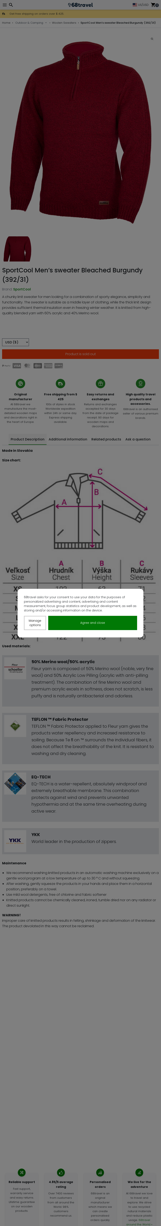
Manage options (35, 623)
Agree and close (92, 623)
